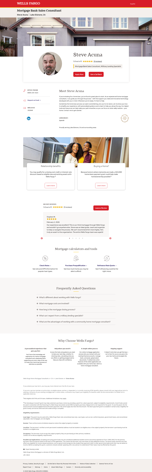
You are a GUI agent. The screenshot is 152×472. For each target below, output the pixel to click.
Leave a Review (101, 208)
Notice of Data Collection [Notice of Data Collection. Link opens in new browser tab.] (87, 463)
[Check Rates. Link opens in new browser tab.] (45, 260)
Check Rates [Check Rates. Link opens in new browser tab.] (44, 265)
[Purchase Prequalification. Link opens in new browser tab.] (76, 260)
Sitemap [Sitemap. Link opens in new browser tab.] (37, 467)
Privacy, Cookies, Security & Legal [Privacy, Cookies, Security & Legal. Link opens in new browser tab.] (33, 463)
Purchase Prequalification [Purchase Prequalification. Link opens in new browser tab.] (75, 265)
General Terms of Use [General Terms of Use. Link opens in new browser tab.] (106, 463)
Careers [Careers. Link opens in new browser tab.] (68, 467)
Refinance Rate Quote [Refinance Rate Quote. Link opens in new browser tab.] (106, 265)
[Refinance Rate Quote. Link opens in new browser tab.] (107, 260)
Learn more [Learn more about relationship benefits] (51, 185)
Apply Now (79, 74)
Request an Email (33, 100)
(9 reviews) (98, 61)
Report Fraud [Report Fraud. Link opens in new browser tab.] (27, 467)
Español (132, 4)
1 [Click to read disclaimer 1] (55, 176)
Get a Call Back (96, 74)
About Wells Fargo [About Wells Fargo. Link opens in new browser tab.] (57, 467)
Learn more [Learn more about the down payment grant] (101, 185)
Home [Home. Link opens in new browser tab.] (46, 467)
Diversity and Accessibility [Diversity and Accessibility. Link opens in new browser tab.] (83, 467)
